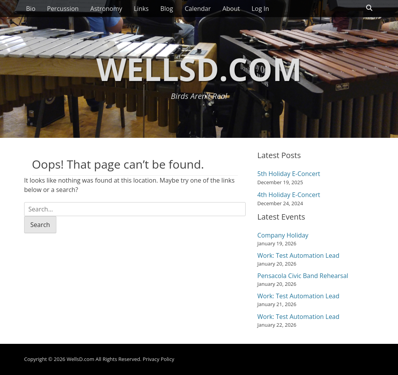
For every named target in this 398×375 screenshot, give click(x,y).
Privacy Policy (158, 359)
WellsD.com (199, 69)
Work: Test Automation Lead (298, 255)
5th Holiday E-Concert (288, 173)
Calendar (198, 8)
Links (141, 8)
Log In (260, 8)
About (231, 8)
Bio (30, 8)
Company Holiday (282, 235)
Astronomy (106, 8)
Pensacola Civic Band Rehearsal (302, 275)
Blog (166, 8)
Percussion (63, 8)
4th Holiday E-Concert (288, 194)
